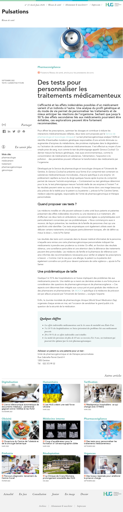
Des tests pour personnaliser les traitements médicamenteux (100, 442)
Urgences (90, 453)
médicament (7, 160)
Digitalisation (10, 382)
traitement (6, 164)
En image (70, 494)
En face (23, 494)
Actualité (8, 494)
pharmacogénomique (12, 167)
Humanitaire (50, 382)
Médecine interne (54, 418)
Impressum (96, 5)
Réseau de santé (54, 5)
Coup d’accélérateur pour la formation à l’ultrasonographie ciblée (60, 442)
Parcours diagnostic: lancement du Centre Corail (19, 477)
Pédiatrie (7, 453)
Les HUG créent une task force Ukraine (59, 406)
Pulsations (15, 11)
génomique (7, 170)
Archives (42, 506)
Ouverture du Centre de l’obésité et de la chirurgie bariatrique (20, 442)
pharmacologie (9, 157)
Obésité (6, 418)
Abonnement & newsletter (76, 5)
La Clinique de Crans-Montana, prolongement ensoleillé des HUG (59, 477)
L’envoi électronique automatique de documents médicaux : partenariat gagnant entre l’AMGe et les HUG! (20, 407)
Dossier (84, 494)
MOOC (79, 290)
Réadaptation (51, 453)
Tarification (91, 382)
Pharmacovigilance (49, 67)
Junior (55, 494)
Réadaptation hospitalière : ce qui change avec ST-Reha (101, 406)
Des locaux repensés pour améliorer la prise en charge (102, 477)
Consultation (39, 494)
